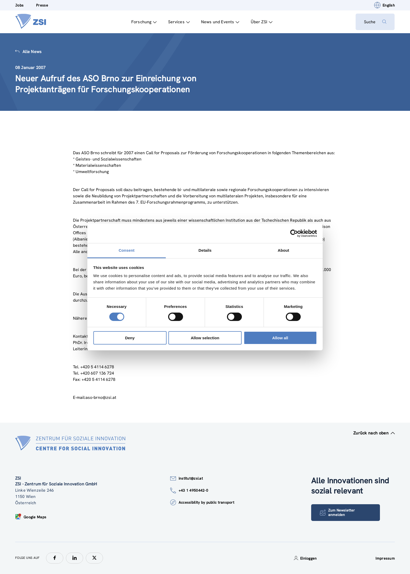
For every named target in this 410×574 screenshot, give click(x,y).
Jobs (19, 5)
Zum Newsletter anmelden (337, 512)
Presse (42, 5)
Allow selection (205, 338)
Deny (130, 338)
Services (179, 22)
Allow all (280, 338)
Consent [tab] (127, 250)
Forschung (144, 22)
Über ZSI (261, 22)
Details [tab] (205, 250)
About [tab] (283, 250)
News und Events (220, 22)
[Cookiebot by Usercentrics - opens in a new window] (294, 233)
